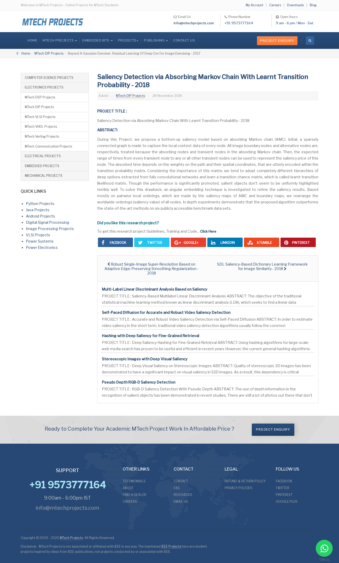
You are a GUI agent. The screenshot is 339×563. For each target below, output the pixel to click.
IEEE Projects (171, 546)
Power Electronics (42, 247)
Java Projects (37, 210)
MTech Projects (71, 538)
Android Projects (40, 216)
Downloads (295, 5)
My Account (254, 5)
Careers (275, 5)
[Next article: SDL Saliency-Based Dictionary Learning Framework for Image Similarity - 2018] (262, 266)
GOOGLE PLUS (286, 501)
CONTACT (181, 481)
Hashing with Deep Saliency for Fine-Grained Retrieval (150, 335)
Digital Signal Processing (47, 222)
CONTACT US (184, 40)
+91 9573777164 (239, 23)
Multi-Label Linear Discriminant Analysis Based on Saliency (154, 289)
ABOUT (128, 488)
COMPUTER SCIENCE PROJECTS (49, 78)
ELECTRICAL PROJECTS (43, 156)
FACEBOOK (284, 481)
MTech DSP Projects (40, 97)
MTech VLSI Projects (40, 117)
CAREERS (130, 501)
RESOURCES (183, 495)
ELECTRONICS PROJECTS (44, 87)
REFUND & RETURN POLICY (245, 481)
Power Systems (40, 241)
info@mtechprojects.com (194, 23)
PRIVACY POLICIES (238, 488)
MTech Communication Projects (48, 146)
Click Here (208, 231)
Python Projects (40, 203)
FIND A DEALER (134, 495)
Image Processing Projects (50, 228)
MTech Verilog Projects (42, 136)
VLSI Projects (38, 235)
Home (32, 40)
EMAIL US (181, 501)
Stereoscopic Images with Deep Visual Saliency (145, 359)
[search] (310, 40)
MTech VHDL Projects (41, 126)
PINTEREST (284, 495)
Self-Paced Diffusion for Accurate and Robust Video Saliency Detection (166, 312)
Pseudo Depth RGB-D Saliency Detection (138, 382)
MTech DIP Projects (48, 53)
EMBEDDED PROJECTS (42, 166)
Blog (313, 5)
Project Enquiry (277, 41)
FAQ (177, 488)
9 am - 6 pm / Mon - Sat (294, 23)
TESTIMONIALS (134, 481)
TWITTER (282, 488)
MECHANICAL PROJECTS (43, 176)
